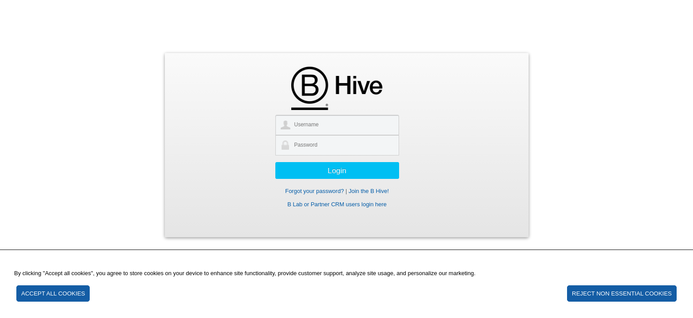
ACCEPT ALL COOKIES (53, 293)
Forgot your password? (314, 191)
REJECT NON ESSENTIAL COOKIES (622, 293)
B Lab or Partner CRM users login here (337, 204)
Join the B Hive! (369, 191)
